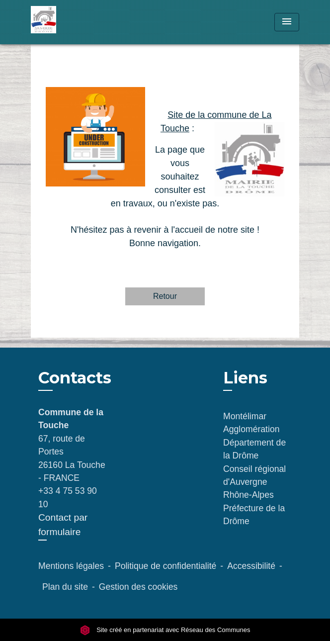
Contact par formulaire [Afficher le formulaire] (62, 524)
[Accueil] (68, 22)
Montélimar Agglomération (251, 422)
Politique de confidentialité (165, 566)
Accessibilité (251, 566)
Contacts (74, 377)
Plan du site (65, 587)
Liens (245, 377)
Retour (165, 296)
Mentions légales (71, 566)
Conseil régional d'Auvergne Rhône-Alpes (254, 482)
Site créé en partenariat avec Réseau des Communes (165, 630)
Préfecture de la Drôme (254, 514)
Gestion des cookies (138, 587)
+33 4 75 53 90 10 (67, 497)
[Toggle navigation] (286, 22)
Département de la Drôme (254, 449)
